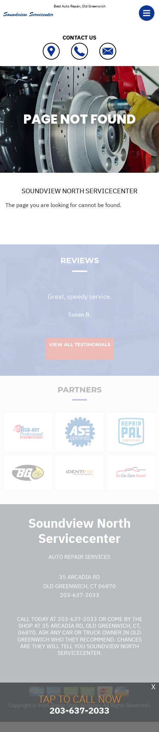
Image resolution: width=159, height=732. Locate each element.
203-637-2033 (79, 602)
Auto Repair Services (79, 564)
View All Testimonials (79, 352)
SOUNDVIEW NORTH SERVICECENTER (79, 191)
